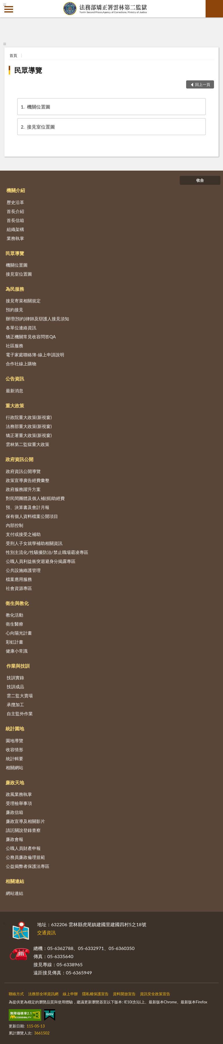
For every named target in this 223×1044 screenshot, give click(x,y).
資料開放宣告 (124, 993)
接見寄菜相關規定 (23, 300)
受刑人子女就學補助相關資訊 (34, 543)
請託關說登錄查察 (23, 830)
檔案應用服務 (19, 579)
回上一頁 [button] (202, 84)
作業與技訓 (18, 666)
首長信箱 (15, 220)
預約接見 (14, 309)
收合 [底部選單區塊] (200, 180)
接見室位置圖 (37, 126)
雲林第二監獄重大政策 (27, 444)
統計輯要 (14, 758)
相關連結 (15, 881)
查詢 (214, 8)
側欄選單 (8, 9)
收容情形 (14, 749)
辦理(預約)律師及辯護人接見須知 (37, 318)
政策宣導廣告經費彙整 (27, 480)
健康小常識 (17, 650)
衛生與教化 (17, 603)
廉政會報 (14, 839)
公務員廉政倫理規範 (25, 857)
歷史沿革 (15, 202)
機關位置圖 (35, 106)
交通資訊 (46, 932)
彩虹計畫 (14, 641)
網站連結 (14, 893)
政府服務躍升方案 (23, 489)
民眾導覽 (28, 70)
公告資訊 (15, 378)
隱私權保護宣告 (95, 993)
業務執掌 (15, 238)
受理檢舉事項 (19, 803)
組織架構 (15, 229)
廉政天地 (15, 782)
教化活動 (14, 614)
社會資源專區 (19, 588)
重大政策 (15, 405)
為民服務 (15, 289)
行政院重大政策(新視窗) (29, 417)
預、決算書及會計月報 (27, 507)
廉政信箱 (14, 812)
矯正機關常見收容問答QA (31, 336)
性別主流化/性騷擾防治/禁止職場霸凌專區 (47, 552)
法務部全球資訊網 (43, 993)
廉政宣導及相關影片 (25, 821)
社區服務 (14, 345)
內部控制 (14, 525)
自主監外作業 (20, 713)
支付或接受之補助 (23, 534)
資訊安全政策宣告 (155, 993)
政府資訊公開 (19, 459)
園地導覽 (14, 740)
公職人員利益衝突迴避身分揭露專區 (40, 561)
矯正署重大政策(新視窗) (29, 435)
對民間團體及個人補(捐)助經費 (35, 498)
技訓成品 (15, 686)
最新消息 (14, 390)
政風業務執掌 (19, 794)
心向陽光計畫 (19, 632)
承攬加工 (15, 704)
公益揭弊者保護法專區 (27, 866)
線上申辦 (70, 993)
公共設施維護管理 (23, 570)
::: (4, 4)
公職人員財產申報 (23, 848)
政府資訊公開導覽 (23, 471)
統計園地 (15, 728)
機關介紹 (15, 190)
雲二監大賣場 (20, 695)
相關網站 (14, 767)
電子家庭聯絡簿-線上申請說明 (35, 354)
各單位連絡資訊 (21, 327)
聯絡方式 (16, 993)
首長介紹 (15, 211)
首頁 (13, 55)
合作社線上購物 (21, 363)
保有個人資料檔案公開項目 (32, 516)
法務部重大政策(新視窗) (29, 426)
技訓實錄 (15, 677)
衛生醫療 (14, 623)
